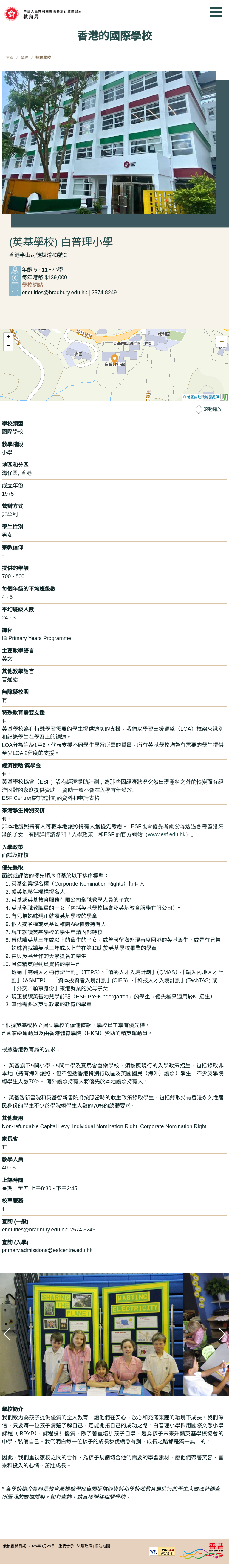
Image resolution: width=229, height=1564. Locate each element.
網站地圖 (102, 1546)
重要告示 (66, 1546)
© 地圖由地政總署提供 (205, 397)
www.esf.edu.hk (166, 834)
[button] (114, 359)
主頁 (10, 57)
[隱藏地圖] (221, 341)
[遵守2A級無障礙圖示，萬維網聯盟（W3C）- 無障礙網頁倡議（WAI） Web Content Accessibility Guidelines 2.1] (162, 1551)
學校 (24, 57)
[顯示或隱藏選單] (216, 12)
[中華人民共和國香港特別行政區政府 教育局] (52, 14)
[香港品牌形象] (201, 1551)
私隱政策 (84, 1546)
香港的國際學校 (114, 36)
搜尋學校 (43, 57)
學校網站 (32, 285)
